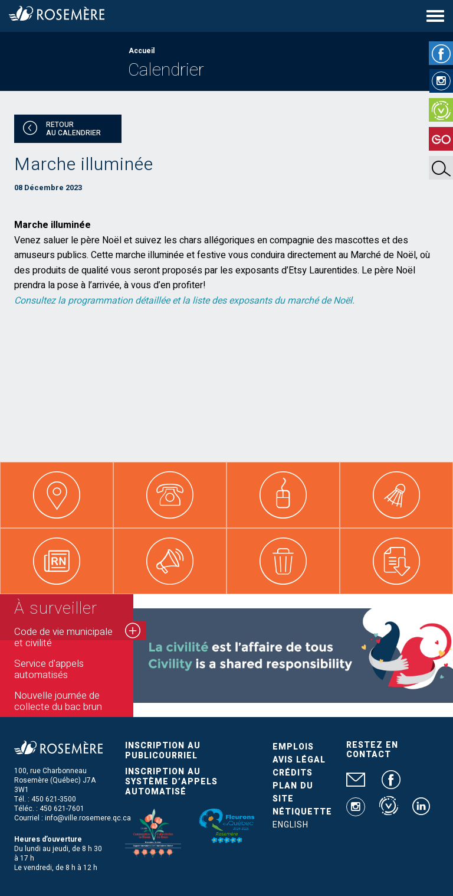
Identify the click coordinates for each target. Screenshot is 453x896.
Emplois (293, 747)
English (290, 825)
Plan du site (293, 792)
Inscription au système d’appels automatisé (171, 781)
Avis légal (299, 760)
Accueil (142, 50)
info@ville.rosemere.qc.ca (88, 818)
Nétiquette (302, 812)
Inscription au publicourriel (163, 750)
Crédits (293, 773)
